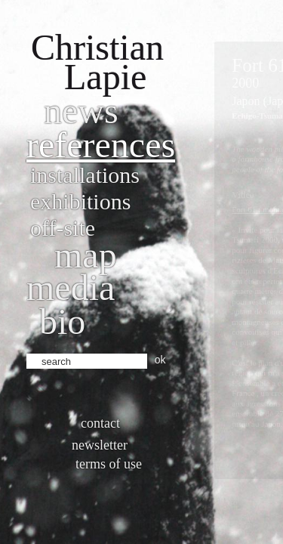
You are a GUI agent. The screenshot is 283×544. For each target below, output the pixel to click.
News (81, 111)
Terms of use (108, 463)
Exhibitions (80, 201)
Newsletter (100, 445)
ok (160, 360)
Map (85, 255)
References (100, 145)
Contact (100, 423)
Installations (85, 174)
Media (70, 287)
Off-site (62, 227)
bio (62, 321)
